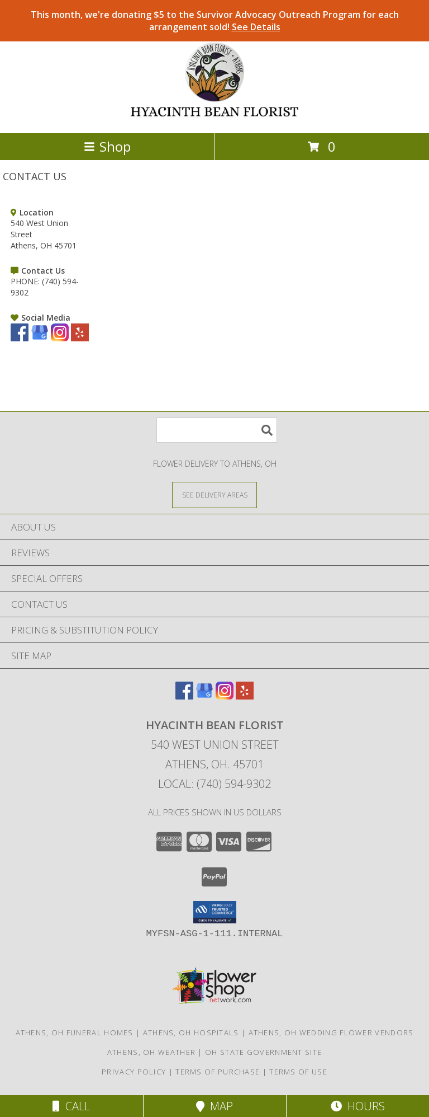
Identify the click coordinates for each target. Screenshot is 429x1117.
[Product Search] (216, 430)
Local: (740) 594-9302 (214, 783)
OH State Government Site (263, 1052)
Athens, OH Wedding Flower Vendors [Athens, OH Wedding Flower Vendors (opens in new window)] (331, 1032)
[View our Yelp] (80, 338)
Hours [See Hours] (358, 1106)
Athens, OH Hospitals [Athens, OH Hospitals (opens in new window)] (191, 1032)
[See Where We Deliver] (214, 494)
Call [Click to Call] (71, 1106)
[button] (214, 912)
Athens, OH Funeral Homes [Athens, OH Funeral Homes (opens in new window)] (75, 1032)
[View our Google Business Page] (40, 338)
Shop (107, 146)
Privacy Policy (134, 1072)
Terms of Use (298, 1072)
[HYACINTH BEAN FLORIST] (215, 116)
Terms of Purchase (217, 1072)
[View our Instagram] (60, 338)
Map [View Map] (214, 1106)
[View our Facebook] (19, 338)
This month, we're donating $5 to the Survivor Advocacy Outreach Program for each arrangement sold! (215, 20)
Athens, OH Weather (151, 1052)
